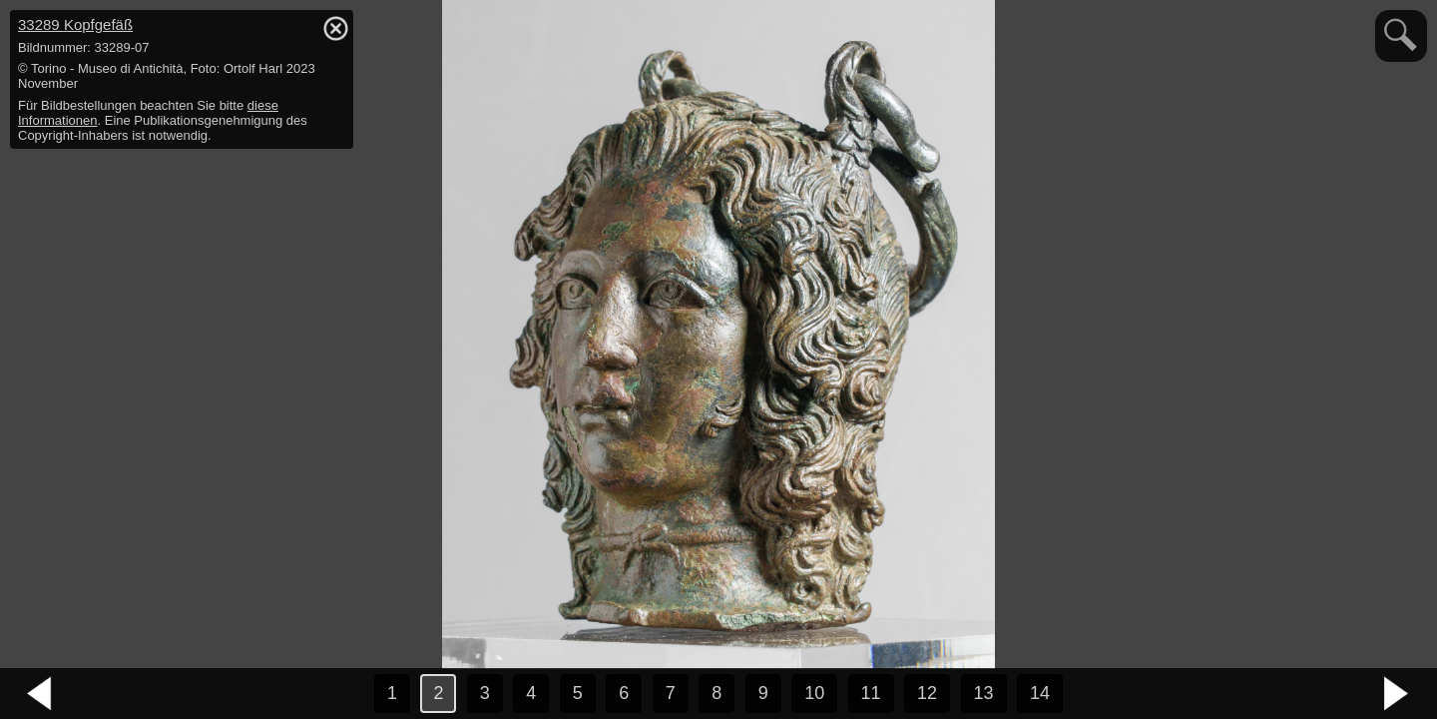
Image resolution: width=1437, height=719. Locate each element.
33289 (75, 24)
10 (814, 693)
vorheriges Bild (40, 694)
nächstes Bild (1397, 694)
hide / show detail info (335, 28)
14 (1040, 693)
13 (984, 693)
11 (871, 693)
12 (927, 693)
